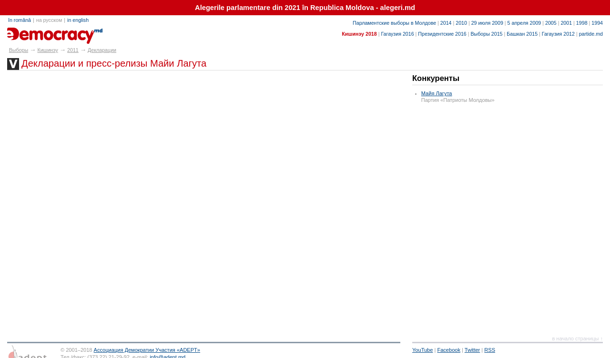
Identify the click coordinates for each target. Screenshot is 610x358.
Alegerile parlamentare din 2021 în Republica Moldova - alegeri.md (305, 7)
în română (19, 20)
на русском (49, 20)
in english (78, 20)
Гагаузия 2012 (558, 34)
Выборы (18, 50)
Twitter (472, 350)
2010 (461, 23)
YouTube (422, 350)
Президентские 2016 (442, 34)
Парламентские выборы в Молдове (394, 23)
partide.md (591, 34)
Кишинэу (47, 50)
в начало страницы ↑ (577, 338)
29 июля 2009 (487, 23)
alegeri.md (29, 32)
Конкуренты (435, 78)
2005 (551, 23)
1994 (597, 23)
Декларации (102, 50)
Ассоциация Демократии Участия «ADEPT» (147, 350)
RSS (489, 350)
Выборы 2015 (486, 34)
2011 (73, 50)
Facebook (448, 350)
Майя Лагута (436, 93)
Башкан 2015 (522, 34)
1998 (582, 23)
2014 (446, 23)
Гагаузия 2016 (397, 34)
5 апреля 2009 (524, 23)
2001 (566, 23)
